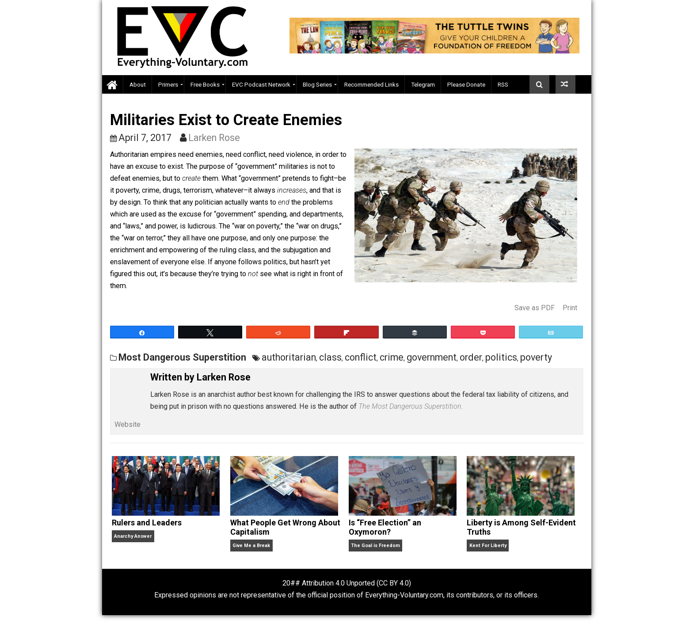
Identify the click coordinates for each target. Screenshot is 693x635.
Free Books (205, 84)
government (432, 357)
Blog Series (317, 84)
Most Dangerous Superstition (182, 357)
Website (127, 424)
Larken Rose (214, 137)
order (471, 357)
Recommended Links (371, 84)
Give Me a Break (251, 545)
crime (392, 357)
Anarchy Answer (133, 536)
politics (501, 357)
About (137, 84)
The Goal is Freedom (375, 545)
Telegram (423, 84)
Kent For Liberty (487, 545)
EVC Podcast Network (261, 84)
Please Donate (466, 84)
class (330, 357)
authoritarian (289, 357)
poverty (536, 357)
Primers (168, 84)
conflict (361, 357)
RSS (503, 84)
